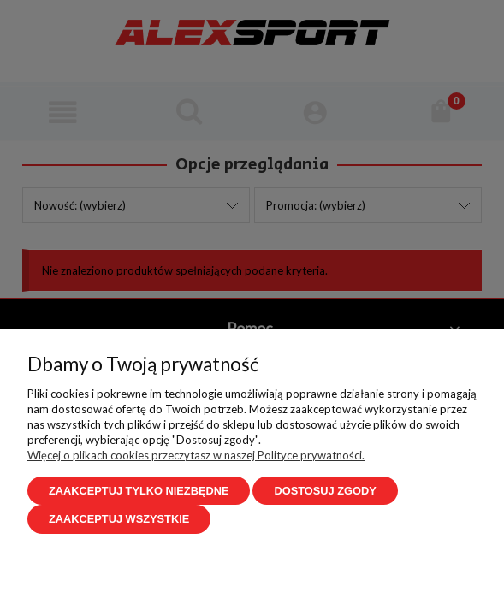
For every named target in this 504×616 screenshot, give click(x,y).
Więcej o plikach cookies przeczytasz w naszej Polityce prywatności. (196, 455)
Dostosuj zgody (325, 490)
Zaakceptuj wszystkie (119, 518)
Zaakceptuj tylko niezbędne (138, 490)
